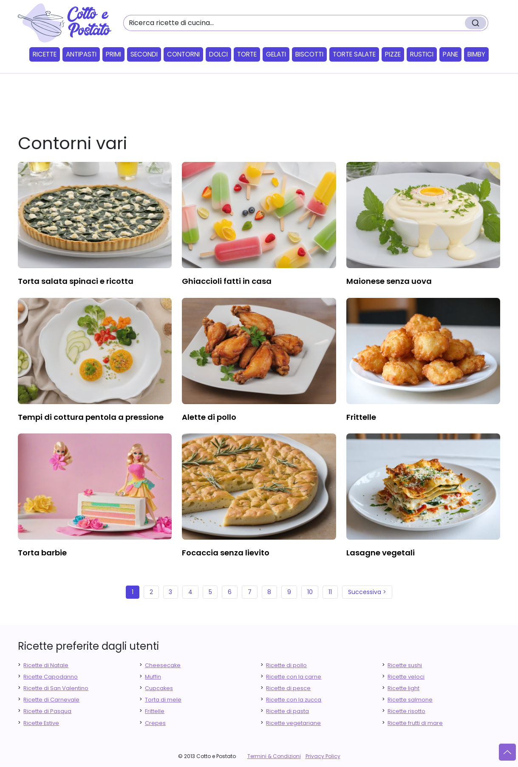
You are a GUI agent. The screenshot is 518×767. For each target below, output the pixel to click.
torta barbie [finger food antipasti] (42, 552)
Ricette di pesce (288, 688)
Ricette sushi (405, 665)
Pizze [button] (393, 54)
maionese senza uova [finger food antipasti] (389, 281)
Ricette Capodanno (50, 676)
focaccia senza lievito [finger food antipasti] (225, 552)
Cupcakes (159, 688)
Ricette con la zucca (293, 699)
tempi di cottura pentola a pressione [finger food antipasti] (91, 417)
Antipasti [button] (81, 54)
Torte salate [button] (354, 54)
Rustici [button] (421, 54)
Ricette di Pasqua (47, 711)
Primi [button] (113, 54)
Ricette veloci (406, 676)
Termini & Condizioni (274, 756)
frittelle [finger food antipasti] (361, 417)
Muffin (153, 676)
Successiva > (367, 592)
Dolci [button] (218, 54)
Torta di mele (163, 699)
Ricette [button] (45, 54)
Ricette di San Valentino (55, 688)
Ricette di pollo (286, 665)
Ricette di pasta (287, 711)
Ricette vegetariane (293, 723)
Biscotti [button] (309, 54)
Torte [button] (247, 54)
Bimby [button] (476, 54)
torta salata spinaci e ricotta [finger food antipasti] (75, 281)
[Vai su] (507, 752)
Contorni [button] (183, 54)
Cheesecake (163, 665)
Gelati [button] (276, 54)
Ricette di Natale (45, 665)
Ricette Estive (41, 723)
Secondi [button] (144, 54)
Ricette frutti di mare (415, 723)
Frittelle (154, 711)
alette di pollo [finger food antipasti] (209, 417)
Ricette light (403, 688)
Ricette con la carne (293, 676)
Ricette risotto (406, 711)
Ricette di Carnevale (51, 699)
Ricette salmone (410, 699)
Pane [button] (450, 54)
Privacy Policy (323, 756)
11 (330, 592)
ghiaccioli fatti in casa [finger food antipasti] (227, 281)
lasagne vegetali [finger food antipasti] (380, 552)
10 (310, 592)
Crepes (155, 723)
